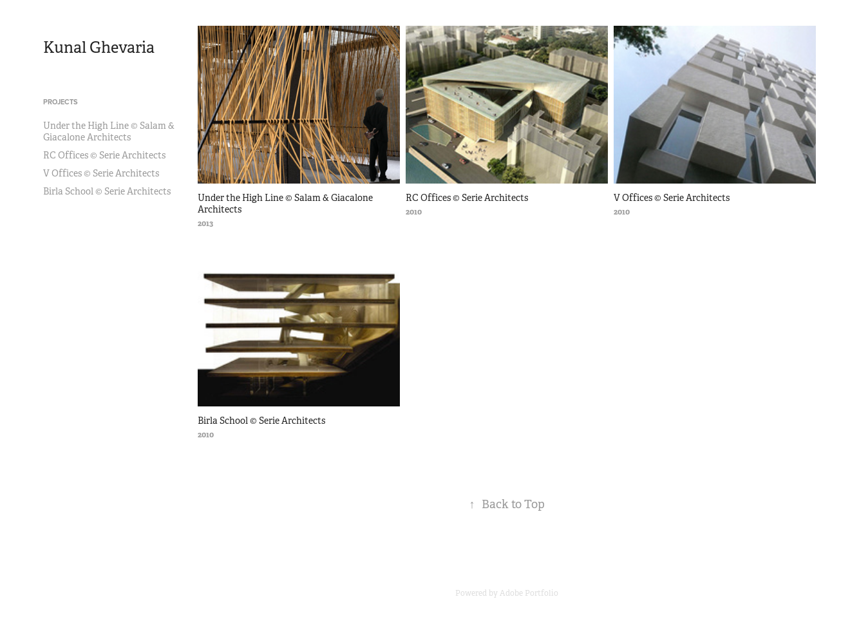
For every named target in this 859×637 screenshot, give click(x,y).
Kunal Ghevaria (99, 47)
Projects (60, 102)
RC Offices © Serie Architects (104, 155)
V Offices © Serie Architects (101, 173)
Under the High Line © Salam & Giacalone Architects (109, 131)
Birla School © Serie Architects (107, 191)
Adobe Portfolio (529, 593)
